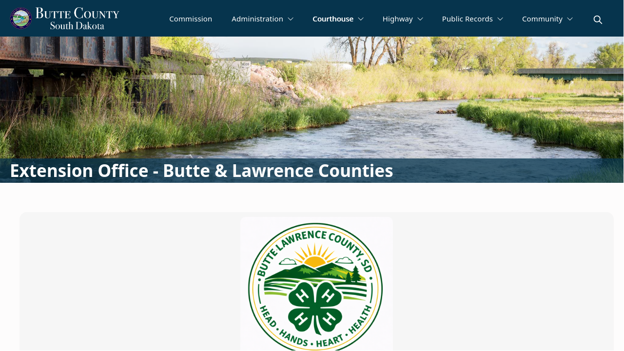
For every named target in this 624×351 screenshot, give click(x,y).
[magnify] (597, 19)
